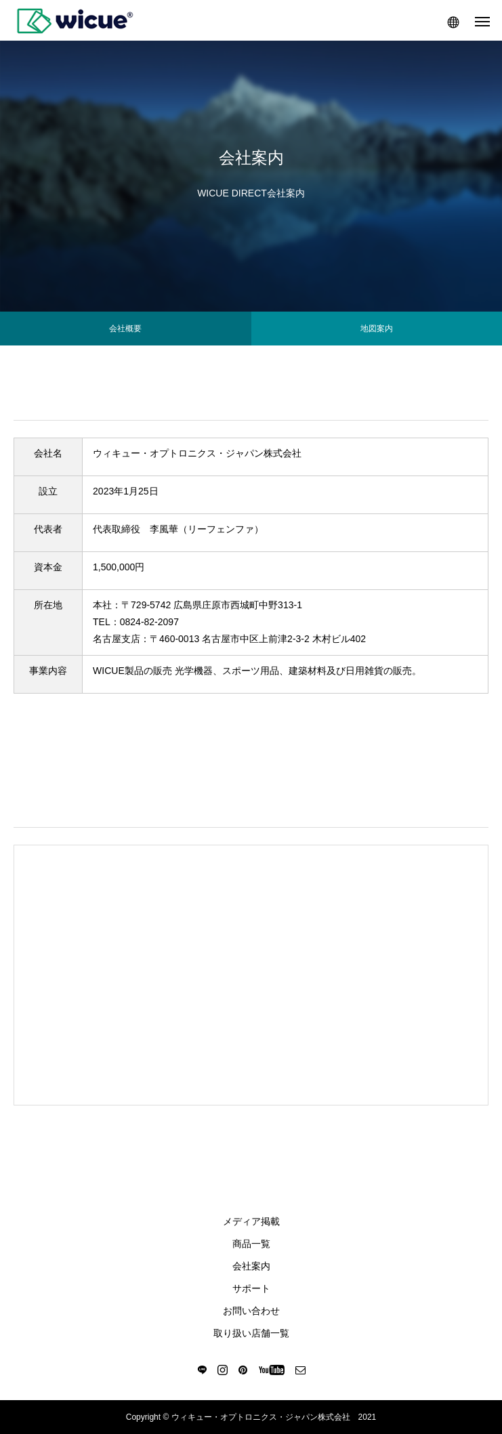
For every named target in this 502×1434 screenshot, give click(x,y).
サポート (251, 1288)
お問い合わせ (251, 1310)
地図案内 (376, 328)
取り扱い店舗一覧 (251, 1333)
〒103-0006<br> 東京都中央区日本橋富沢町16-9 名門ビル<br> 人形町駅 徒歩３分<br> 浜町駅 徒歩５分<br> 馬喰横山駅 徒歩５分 (252, 972)
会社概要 (125, 328)
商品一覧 (251, 1243)
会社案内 (251, 1266)
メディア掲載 (251, 1221)
